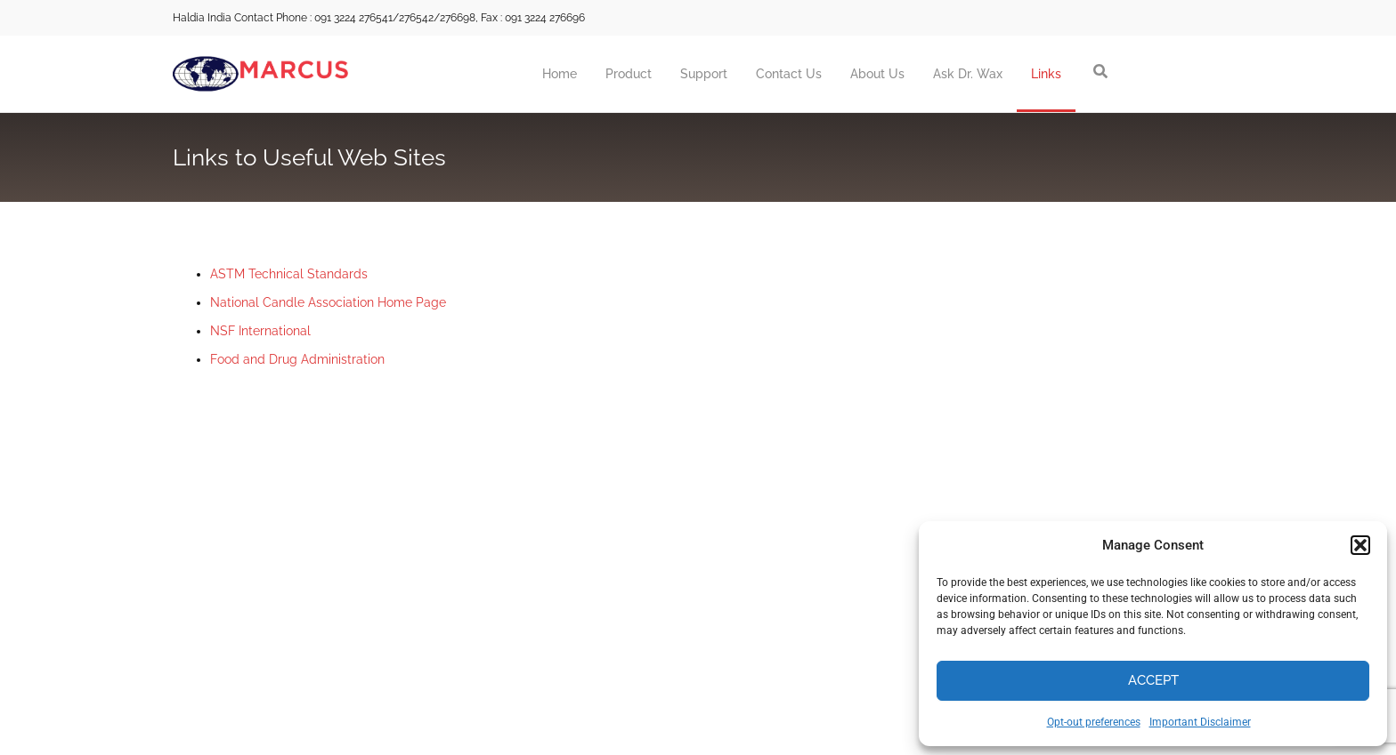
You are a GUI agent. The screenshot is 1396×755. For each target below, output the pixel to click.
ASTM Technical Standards (289, 274)
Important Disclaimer (1200, 722)
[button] (1360, 545)
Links (1046, 74)
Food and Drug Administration (297, 359)
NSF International (260, 331)
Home (559, 74)
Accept (1153, 680)
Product (628, 74)
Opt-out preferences (1093, 722)
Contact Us (789, 74)
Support (703, 74)
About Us (877, 74)
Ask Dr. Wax (967, 74)
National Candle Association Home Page (328, 302)
